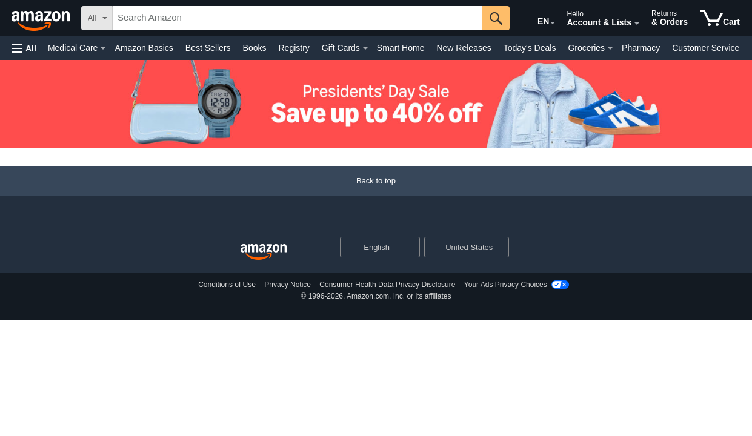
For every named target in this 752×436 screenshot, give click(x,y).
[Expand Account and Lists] (636, 23)
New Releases (463, 48)
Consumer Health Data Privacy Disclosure (387, 284)
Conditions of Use (227, 284)
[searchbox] (297, 18)
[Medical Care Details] (103, 48)
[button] (24, 48)
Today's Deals (530, 48)
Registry (293, 48)
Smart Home (401, 48)
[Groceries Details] (610, 48)
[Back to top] (376, 193)
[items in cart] (719, 18)
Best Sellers (208, 48)
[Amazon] (41, 18)
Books (255, 48)
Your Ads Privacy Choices (505, 284)
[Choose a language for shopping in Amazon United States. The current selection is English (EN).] (535, 19)
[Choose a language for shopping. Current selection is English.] (372, 247)
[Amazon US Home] (264, 252)
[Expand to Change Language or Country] (552, 23)
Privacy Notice (287, 284)
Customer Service (705, 48)
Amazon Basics (144, 48)
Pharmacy (641, 48)
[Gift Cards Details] (365, 48)
